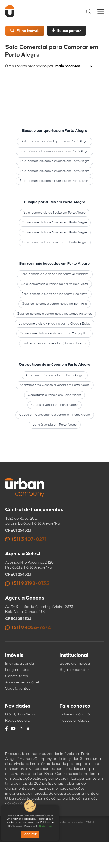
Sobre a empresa (75, 664)
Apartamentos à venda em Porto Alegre (55, 375)
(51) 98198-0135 (27, 583)
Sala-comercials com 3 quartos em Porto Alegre (54, 161)
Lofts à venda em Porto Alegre (55, 424)
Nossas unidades (74, 721)
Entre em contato (75, 714)
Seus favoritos (17, 689)
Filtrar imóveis (24, 31)
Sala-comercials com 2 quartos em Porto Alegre (54, 151)
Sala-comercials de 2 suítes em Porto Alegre (54, 222)
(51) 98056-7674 (28, 628)
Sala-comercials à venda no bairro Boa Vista (55, 294)
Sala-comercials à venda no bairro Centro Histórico (54, 313)
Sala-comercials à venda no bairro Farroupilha (54, 333)
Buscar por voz (66, 31)
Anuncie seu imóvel (22, 682)
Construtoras (16, 676)
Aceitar (30, 834)
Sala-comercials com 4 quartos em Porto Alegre (54, 171)
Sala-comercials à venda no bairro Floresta (54, 343)
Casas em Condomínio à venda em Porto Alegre (54, 414)
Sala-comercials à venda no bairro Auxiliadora (55, 274)
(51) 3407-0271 (25, 539)
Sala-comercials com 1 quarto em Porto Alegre (54, 141)
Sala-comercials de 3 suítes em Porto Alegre (54, 232)
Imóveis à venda (19, 664)
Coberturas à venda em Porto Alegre (54, 395)
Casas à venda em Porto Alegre (54, 405)
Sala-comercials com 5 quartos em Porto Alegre (54, 181)
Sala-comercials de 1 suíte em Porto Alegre (54, 212)
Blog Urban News (20, 714)
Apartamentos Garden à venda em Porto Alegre (55, 385)
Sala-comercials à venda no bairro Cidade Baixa (54, 323)
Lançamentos (17, 670)
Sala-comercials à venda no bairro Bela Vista (54, 284)
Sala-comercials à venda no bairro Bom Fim (54, 303)
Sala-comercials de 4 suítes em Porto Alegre (54, 242)
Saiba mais (45, 826)
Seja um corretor (74, 670)
